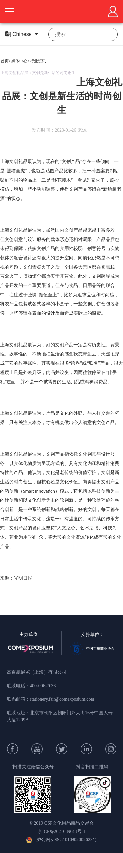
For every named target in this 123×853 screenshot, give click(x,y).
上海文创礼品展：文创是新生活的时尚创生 (38, 73)
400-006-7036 (43, 685)
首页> (6, 61)
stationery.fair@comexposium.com (62, 699)
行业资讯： (40, 61)
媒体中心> (20, 61)
